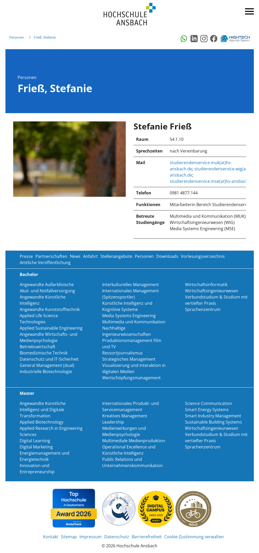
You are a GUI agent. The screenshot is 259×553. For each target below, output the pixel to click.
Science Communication (208, 403)
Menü (248, 10)
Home (129, 14)
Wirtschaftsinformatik (206, 284)
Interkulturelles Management (130, 284)
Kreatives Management (124, 416)
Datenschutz (116, 537)
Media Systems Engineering (129, 315)
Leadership (113, 422)
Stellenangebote (116, 256)
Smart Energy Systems (207, 409)
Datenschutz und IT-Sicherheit (49, 359)
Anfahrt (90, 256)
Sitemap (69, 537)
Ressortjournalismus (122, 353)
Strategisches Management (129, 359)
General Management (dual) (47, 365)
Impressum (90, 537)
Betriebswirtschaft (37, 347)
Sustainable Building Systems (213, 422)
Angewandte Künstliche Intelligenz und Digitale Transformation (42, 410)
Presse (26, 256)
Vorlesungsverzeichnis (203, 256)
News (75, 256)
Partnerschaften (51, 256)
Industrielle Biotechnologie (46, 371)
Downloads (167, 256)
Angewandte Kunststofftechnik (50, 309)
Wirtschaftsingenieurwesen (211, 291)
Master (27, 393)
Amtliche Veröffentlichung (45, 262)
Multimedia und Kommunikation (133, 322)
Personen (16, 37)
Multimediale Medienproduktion (133, 440)
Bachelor (29, 274)
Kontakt (50, 537)
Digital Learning (35, 440)
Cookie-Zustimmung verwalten (194, 537)
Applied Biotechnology (41, 422)
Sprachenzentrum (202, 309)
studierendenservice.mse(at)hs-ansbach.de (212, 181)
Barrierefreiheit (147, 537)
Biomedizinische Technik (44, 353)
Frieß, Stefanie (45, 37)
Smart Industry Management (213, 416)
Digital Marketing (36, 447)
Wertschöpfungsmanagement (131, 378)
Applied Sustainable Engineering (51, 328)
